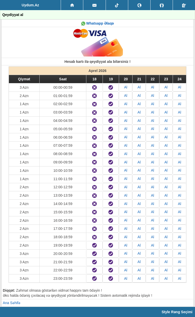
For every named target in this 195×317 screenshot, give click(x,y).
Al (125, 87)
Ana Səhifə (11, 303)
